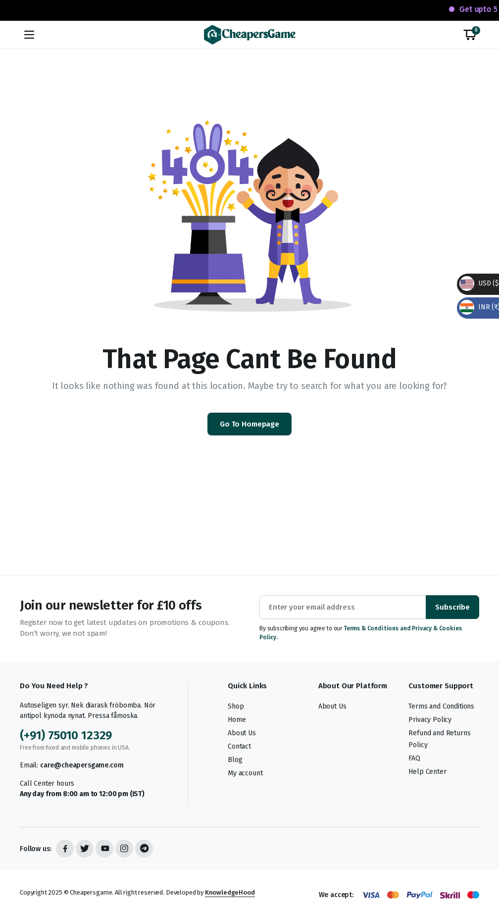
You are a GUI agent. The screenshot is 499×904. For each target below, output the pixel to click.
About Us (242, 733)
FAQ (414, 758)
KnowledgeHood (230, 892)
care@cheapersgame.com (82, 765)
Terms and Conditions (441, 706)
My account (245, 773)
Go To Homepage (249, 424)
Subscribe (452, 607)
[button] (469, 34)
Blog (235, 760)
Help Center (427, 771)
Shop (236, 706)
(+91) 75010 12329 (66, 735)
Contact (239, 746)
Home (237, 719)
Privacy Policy (429, 719)
